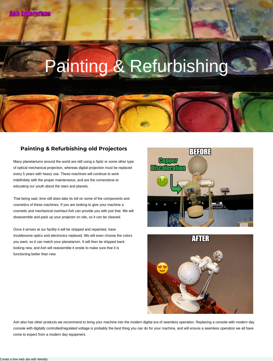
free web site (21, 359)
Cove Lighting (201, 9)
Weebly (42, 359)
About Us (176, 20)
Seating (107, 20)
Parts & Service (165, 9)
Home (105, 9)
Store (153, 20)
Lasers (131, 20)
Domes (229, 9)
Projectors (132, 9)
